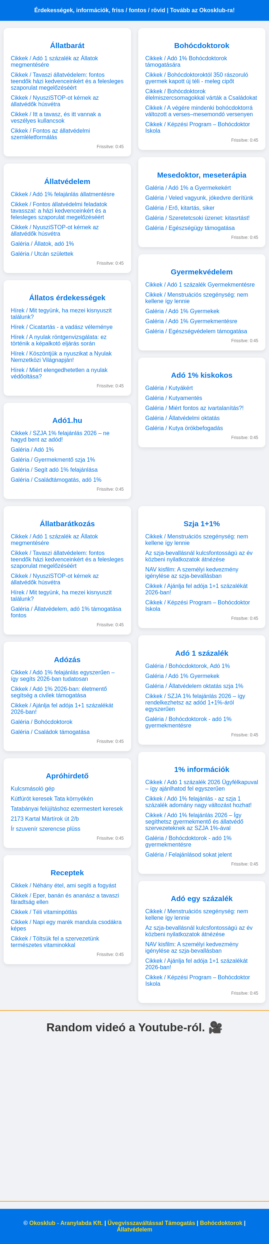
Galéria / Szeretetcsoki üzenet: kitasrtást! (197, 218)
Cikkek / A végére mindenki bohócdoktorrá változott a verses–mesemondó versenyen (199, 111)
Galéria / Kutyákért (169, 388)
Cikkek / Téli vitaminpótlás (44, 912)
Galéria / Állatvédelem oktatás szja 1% (194, 686)
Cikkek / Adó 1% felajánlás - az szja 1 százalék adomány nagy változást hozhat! (198, 802)
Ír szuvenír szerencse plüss (45, 829)
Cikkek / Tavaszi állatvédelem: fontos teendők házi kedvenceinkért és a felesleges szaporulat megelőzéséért (67, 81)
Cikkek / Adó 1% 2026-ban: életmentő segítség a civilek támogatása (59, 692)
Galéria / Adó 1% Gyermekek (182, 311)
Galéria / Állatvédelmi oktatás (182, 418)
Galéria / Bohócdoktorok (42, 722)
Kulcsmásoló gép (33, 789)
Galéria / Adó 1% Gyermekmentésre (191, 321)
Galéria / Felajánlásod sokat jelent (188, 855)
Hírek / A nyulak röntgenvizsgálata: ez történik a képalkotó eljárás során (59, 340)
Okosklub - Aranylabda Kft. (66, 1223)
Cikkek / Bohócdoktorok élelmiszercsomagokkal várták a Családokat (201, 94)
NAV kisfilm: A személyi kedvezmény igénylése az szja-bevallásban (191, 572)
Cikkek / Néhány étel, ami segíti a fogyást (63, 885)
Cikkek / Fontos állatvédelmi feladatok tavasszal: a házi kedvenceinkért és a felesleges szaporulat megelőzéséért (59, 210)
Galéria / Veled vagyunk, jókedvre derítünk (199, 198)
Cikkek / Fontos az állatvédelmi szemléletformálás (50, 134)
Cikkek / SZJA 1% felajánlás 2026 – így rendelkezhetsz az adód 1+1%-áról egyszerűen (195, 702)
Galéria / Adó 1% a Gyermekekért (188, 188)
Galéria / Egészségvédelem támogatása (196, 331)
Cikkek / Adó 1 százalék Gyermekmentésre (200, 285)
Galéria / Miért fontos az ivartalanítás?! (194, 408)
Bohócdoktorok (221, 1223)
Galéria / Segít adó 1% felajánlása (54, 470)
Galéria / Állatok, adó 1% (42, 244)
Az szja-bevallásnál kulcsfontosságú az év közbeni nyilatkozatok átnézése (199, 556)
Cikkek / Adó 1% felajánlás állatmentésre (63, 194)
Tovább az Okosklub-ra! (202, 10)
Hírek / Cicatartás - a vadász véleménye (62, 327)
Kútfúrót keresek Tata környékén (52, 799)
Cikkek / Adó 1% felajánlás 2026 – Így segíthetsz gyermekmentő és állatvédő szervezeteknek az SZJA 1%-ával (194, 821)
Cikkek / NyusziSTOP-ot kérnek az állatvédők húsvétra (55, 101)
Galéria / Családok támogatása (50, 732)
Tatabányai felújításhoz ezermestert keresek (67, 809)
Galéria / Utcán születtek (42, 254)
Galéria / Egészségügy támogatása (190, 228)
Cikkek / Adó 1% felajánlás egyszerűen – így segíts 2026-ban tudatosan (63, 675)
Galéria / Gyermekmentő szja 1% (53, 460)
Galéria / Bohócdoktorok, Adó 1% (187, 666)
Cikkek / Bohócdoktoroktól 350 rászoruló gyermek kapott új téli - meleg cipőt (196, 78)
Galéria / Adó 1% (32, 450)
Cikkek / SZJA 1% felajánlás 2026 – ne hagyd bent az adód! (60, 436)
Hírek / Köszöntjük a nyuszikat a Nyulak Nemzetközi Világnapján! (61, 356)
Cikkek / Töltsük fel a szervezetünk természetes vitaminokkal (55, 942)
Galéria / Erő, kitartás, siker (180, 208)
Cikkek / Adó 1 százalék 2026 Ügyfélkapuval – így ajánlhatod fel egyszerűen (201, 785)
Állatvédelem (134, 1229)
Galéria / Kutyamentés (173, 398)
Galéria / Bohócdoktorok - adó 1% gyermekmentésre (188, 722)
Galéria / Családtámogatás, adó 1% (56, 480)
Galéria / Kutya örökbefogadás (184, 428)
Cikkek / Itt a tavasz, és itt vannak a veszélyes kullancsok (56, 117)
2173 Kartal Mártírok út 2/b (45, 819)
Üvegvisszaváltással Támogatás (151, 1223)
